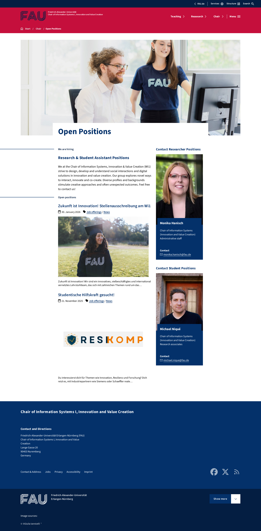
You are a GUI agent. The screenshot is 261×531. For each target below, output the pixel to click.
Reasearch (197, 16)
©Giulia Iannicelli (31, 524)
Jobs (48, 472)
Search (248, 3)
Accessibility (73, 472)
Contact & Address (31, 472)
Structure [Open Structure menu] (233, 3)
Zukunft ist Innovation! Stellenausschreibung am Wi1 (104, 206)
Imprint (88, 472)
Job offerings (94, 212)
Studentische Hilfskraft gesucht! (86, 295)
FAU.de (199, 3)
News (107, 212)
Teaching (176, 16)
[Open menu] (235, 16)
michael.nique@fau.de (176, 360)
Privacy (59, 472)
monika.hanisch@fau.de (177, 254)
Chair (217, 16)
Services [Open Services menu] (217, 3)
